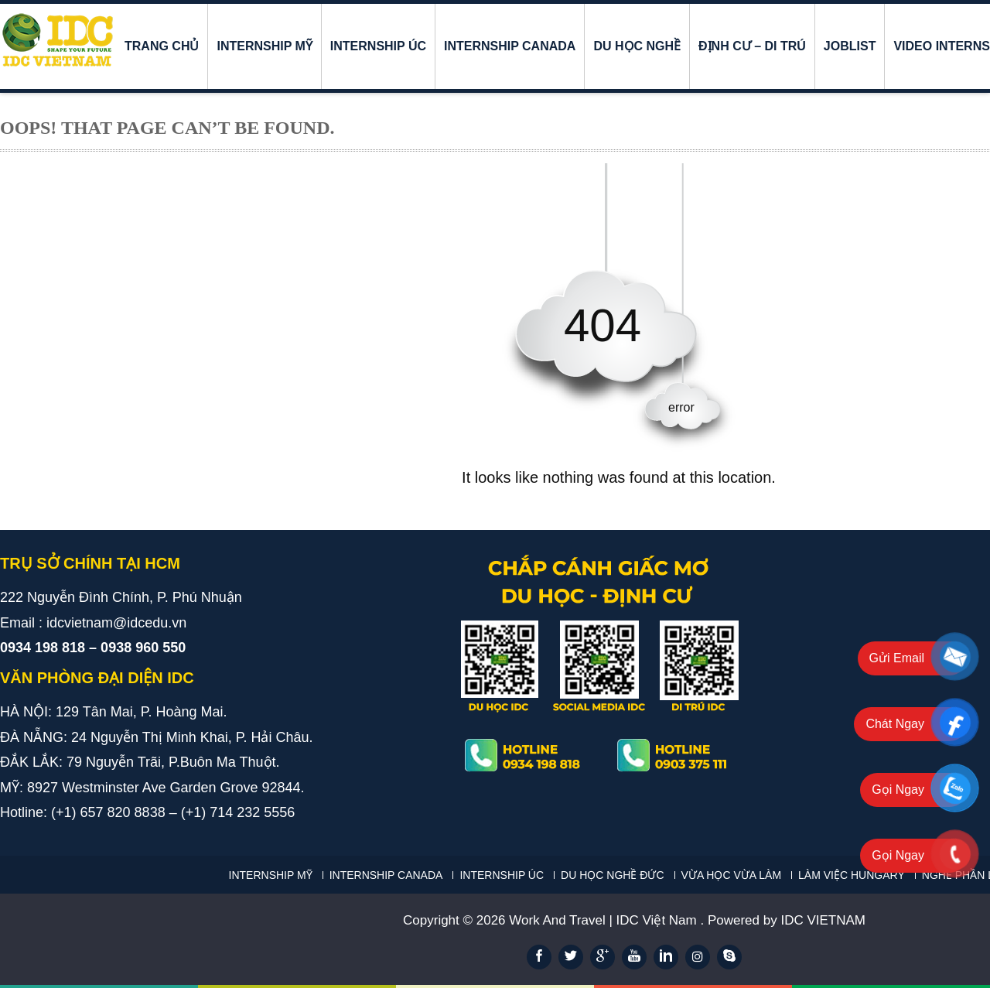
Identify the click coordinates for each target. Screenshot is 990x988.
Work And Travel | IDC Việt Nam (604, 920)
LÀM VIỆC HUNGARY (851, 875)
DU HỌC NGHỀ (637, 46)
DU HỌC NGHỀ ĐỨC (612, 875)
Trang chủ (162, 46)
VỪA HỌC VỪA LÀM (731, 875)
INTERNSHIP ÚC (378, 46)
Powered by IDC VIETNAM (786, 920)
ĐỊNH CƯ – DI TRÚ (752, 46)
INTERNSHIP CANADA (509, 46)
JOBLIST (850, 46)
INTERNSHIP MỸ (264, 46)
